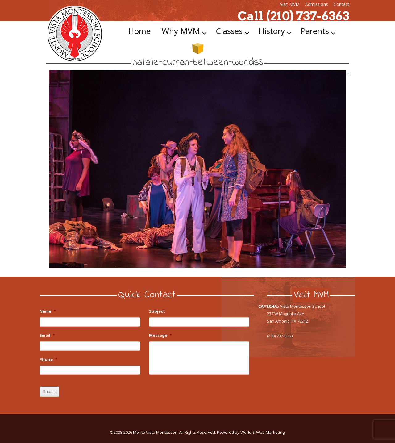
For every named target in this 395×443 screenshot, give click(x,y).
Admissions (316, 4)
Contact (341, 4)
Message (160, 335)
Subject (157, 311)
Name (48, 311)
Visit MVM (290, 4)
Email (47, 335)
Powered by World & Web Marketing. (251, 432)
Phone (48, 359)
